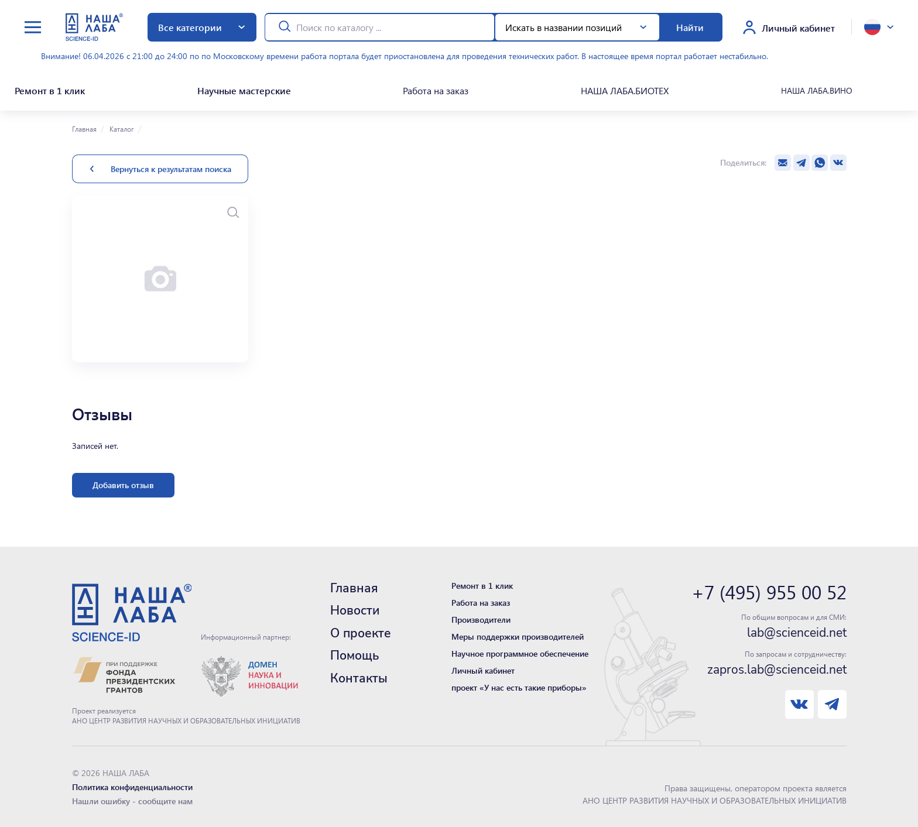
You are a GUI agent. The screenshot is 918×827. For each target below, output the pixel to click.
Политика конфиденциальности (132, 782)
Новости (354, 606)
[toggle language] (878, 27)
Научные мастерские (242, 88)
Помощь (354, 651)
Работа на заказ (435, 88)
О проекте (360, 629)
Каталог (121, 124)
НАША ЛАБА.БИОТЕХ (624, 88)
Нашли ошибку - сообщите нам (132, 796)
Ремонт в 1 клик (47, 88)
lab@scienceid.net (797, 628)
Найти (690, 27)
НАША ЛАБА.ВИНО (816, 88)
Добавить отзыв (123, 480)
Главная (84, 124)
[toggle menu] (33, 27)
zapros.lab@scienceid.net (777, 665)
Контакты (359, 674)
